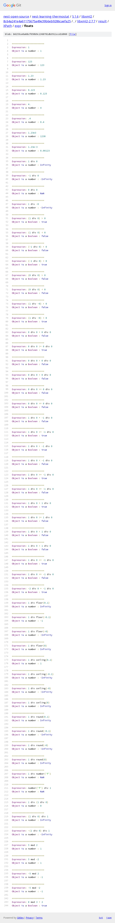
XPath (7, 26)
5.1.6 (75, 16)
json (109, 917)
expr (18, 26)
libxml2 (86, 16)
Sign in (108, 5)
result (102, 21)
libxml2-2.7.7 (86, 21)
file (72, 34)
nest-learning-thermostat (50, 16)
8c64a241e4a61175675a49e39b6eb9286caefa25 (37, 21)
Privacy (29, 917)
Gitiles (20, 917)
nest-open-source (16, 16)
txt (101, 917)
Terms (39, 917)
